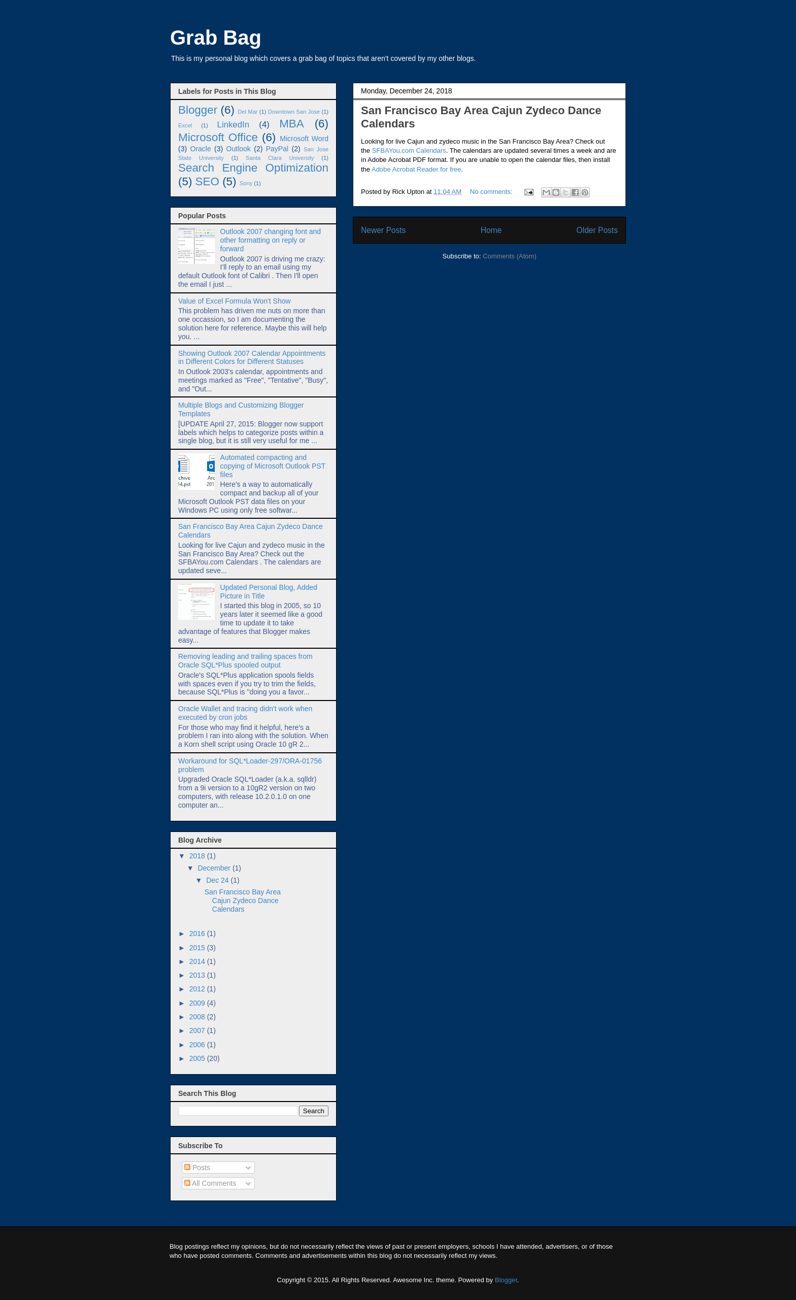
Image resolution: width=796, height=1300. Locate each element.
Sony (246, 183)
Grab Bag (215, 37)
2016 (198, 933)
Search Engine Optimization (253, 167)
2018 (198, 856)
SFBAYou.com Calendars (409, 150)
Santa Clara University (280, 158)
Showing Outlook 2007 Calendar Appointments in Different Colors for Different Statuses (251, 357)
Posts (197, 1167)
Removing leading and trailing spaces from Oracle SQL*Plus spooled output (245, 660)
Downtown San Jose (294, 112)
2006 (198, 1045)
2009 (198, 1003)
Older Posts (597, 230)
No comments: (492, 191)
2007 (198, 1030)
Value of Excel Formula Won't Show (234, 301)
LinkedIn (233, 124)
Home (491, 230)
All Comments (210, 1183)
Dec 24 (218, 880)
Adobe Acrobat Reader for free (416, 169)
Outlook (238, 149)
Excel (185, 125)
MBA (291, 123)
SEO (207, 181)
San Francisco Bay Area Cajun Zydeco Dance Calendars (243, 900)
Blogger (197, 110)
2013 (198, 975)
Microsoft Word (304, 139)
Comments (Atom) (509, 256)
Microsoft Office (218, 137)
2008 (198, 1017)
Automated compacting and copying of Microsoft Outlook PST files (273, 466)
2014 (198, 961)
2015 (198, 948)
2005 (198, 1058)
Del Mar (247, 112)
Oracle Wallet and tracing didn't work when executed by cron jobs (245, 713)
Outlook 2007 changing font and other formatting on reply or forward (270, 240)
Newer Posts (383, 230)
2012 (198, 989)
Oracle (200, 149)
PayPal (277, 149)
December (214, 868)
